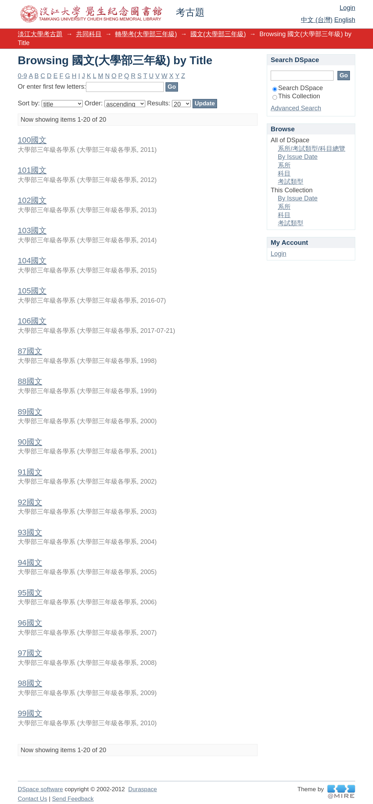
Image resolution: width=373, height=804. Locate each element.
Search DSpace (297, 88)
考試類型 (290, 181)
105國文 (32, 290)
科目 (284, 173)
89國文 (30, 411)
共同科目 (89, 34)
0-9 (22, 75)
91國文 (30, 472)
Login (347, 7)
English (344, 19)
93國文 (30, 532)
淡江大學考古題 (40, 34)
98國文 (30, 683)
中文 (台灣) (317, 19)
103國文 (32, 230)
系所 (284, 165)
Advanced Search (296, 108)
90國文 (30, 441)
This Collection (296, 96)
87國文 (30, 351)
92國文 (30, 502)
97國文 (30, 653)
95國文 (30, 592)
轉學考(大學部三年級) (146, 34)
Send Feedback (72, 798)
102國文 (32, 200)
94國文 (30, 562)
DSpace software (40, 789)
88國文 (30, 381)
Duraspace (142, 789)
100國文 (32, 140)
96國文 (30, 622)
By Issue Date (298, 156)
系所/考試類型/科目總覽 (311, 148)
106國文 (32, 320)
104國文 (32, 260)
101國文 (32, 170)
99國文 (30, 713)
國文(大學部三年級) (218, 34)
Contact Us (32, 798)
